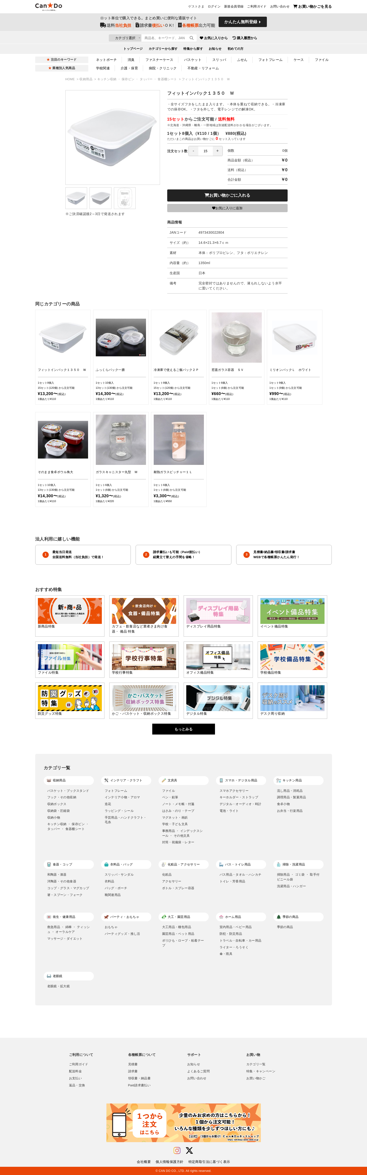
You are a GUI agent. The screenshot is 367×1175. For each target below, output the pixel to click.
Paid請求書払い (139, 1085)
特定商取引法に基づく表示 (209, 1162)
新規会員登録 (233, 7)
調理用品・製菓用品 (291, 797)
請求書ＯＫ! (155, 26)
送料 (115, 26)
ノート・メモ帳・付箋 (178, 804)
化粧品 (167, 874)
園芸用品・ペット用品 (178, 934)
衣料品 (109, 881)
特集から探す (193, 49)
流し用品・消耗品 (290, 791)
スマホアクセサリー (234, 791)
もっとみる (183, 729)
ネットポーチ (106, 60)
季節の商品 (285, 927)
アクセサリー (171, 881)
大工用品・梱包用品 (176, 927)
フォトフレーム (270, 60)
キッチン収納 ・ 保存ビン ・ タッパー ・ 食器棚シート (137, 79)
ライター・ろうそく (234, 947)
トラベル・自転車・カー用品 (241, 940)
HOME (70, 79)
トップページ (133, 49)
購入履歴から (273, 39)
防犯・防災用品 (231, 934)
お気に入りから (242, 39)
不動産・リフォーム (203, 68)
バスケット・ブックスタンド (68, 791)
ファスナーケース (159, 60)
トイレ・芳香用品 (232, 881)
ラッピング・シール (119, 811)
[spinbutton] (205, 151)
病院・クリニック (163, 68)
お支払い (75, 1078)
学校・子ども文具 (175, 824)
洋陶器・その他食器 (61, 881)
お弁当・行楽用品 (290, 811)
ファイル (322, 60)
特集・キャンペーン (260, 1071)
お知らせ (215, 49)
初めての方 (236, 49)
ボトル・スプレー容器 (178, 888)
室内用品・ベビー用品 (236, 927)
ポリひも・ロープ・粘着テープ (183, 943)
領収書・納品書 (139, 1078)
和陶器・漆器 (57, 874)
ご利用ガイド (256, 7)
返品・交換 (77, 1085)
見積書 (133, 1064)
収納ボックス (57, 804)
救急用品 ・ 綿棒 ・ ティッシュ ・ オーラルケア (68, 929)
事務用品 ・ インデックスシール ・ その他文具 (182, 833)
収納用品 (86, 79)
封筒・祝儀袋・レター (178, 842)
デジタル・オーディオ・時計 (241, 804)
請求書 (133, 1071)
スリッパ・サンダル (119, 874)
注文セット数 (195, 151)
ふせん (242, 60)
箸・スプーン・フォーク (65, 895)
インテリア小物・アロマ (122, 797)
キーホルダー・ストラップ (239, 797)
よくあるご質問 (198, 1071)
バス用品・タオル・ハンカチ (241, 874)
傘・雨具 (226, 954)
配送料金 (75, 1071)
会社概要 (144, 1162)
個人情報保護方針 (169, 1162)
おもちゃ (111, 927)
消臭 (131, 60)
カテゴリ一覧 (256, 1064)
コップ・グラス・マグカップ (68, 888)
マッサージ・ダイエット (65, 938)
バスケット (192, 60)
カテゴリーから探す (163, 49)
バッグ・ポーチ (116, 888)
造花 (108, 804)
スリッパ (219, 60)
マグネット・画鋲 (175, 817)
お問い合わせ (280, 7)
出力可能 (196, 26)
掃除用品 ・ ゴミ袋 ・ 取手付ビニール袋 (298, 877)
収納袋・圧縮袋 (58, 811)
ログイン (214, 7)
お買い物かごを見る (312, 7)
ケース (299, 60)
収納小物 (53, 817)
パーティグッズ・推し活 (122, 934)
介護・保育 (129, 68)
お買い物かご (256, 1078)
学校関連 (103, 68)
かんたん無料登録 (240, 23)
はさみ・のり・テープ (178, 811)
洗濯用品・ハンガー (291, 886)
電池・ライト (229, 811)
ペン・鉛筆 (170, 797)
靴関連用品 (113, 895)
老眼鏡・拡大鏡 (58, 986)
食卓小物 (283, 804)
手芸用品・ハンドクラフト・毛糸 (126, 820)
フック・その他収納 (61, 797)
